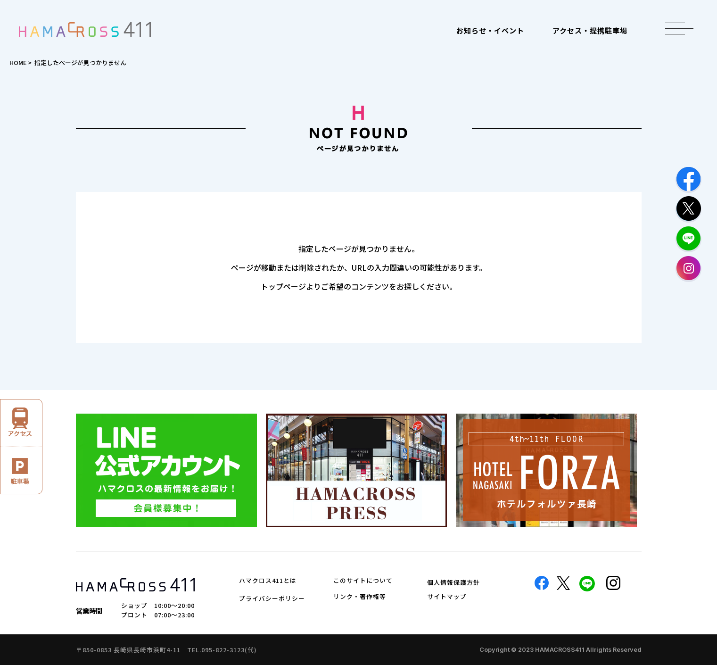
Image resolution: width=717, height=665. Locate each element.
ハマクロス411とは (268, 580)
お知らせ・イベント (490, 30)
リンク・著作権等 (359, 596)
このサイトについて (363, 580)
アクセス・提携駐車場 (589, 30)
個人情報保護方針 (453, 582)
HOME (17, 62)
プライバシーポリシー (272, 598)
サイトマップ (447, 596)
